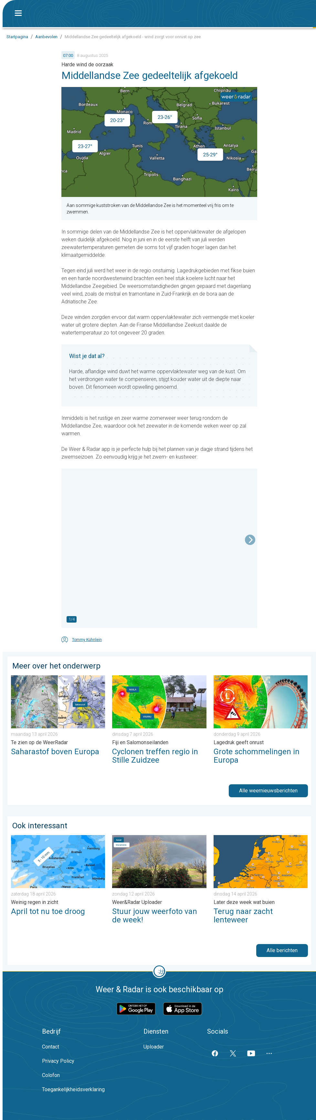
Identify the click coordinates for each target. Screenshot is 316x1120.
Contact (50, 1047)
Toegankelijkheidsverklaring (73, 1089)
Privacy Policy (58, 1061)
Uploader (153, 1047)
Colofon (51, 1075)
